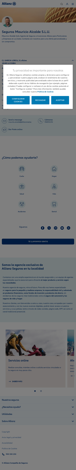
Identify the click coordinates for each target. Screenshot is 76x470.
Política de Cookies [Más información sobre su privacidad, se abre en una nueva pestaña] (45, 92)
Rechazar (40, 100)
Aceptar (60, 100)
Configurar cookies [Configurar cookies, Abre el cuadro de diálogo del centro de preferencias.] (18, 100)
